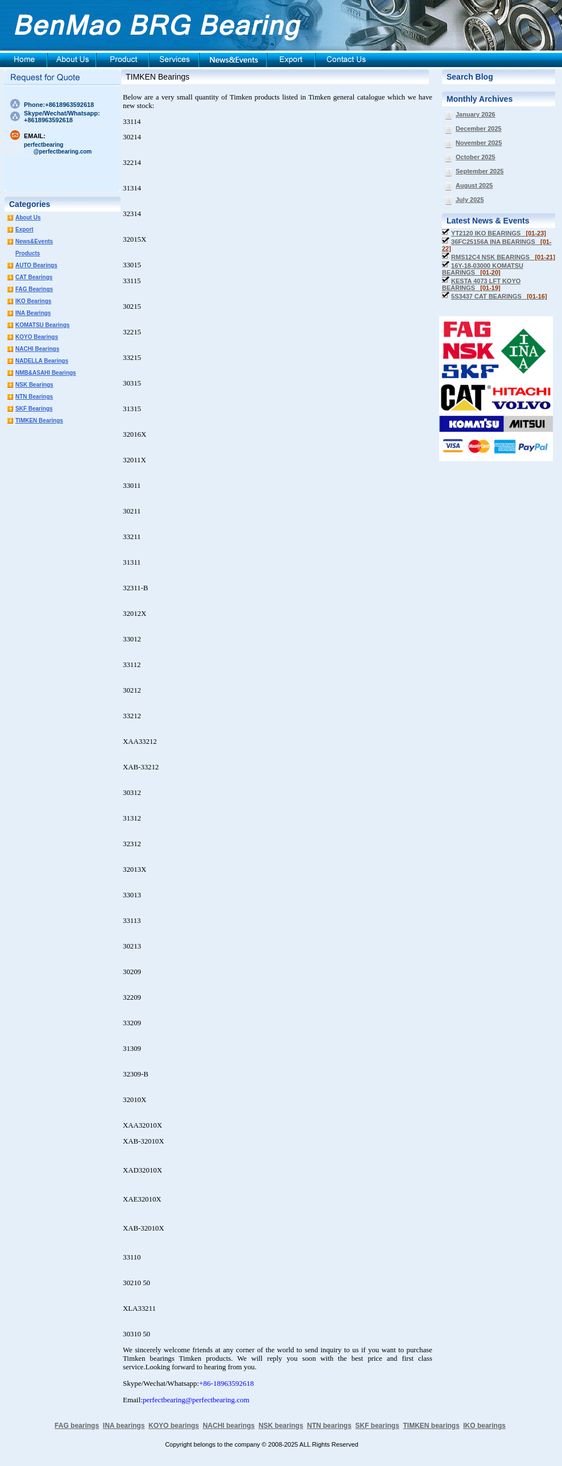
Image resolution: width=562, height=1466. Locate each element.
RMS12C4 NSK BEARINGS (503, 257)
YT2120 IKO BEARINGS (498, 233)
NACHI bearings (228, 1426)
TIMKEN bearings (431, 1426)
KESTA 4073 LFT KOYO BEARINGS (481, 284)
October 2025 (475, 157)
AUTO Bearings (36, 265)
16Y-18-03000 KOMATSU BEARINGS (482, 269)
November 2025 (479, 142)
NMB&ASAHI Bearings (45, 373)
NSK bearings (280, 1426)
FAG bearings (77, 1426)
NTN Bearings (34, 397)
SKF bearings (377, 1426)
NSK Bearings (34, 385)
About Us (27, 217)
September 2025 (479, 171)
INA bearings (124, 1426)
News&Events (34, 241)
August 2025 (474, 185)
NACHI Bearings (37, 349)
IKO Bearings (33, 301)
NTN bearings (329, 1426)
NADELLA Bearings (41, 361)
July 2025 (470, 199)
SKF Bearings (34, 408)
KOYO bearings (173, 1426)
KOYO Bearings (36, 337)
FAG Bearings (34, 289)
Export (24, 229)
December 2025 (479, 128)
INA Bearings (33, 313)
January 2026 (475, 114)
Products (27, 253)
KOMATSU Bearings (42, 325)
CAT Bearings (33, 277)
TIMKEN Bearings (39, 420)
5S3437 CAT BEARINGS (499, 296)
